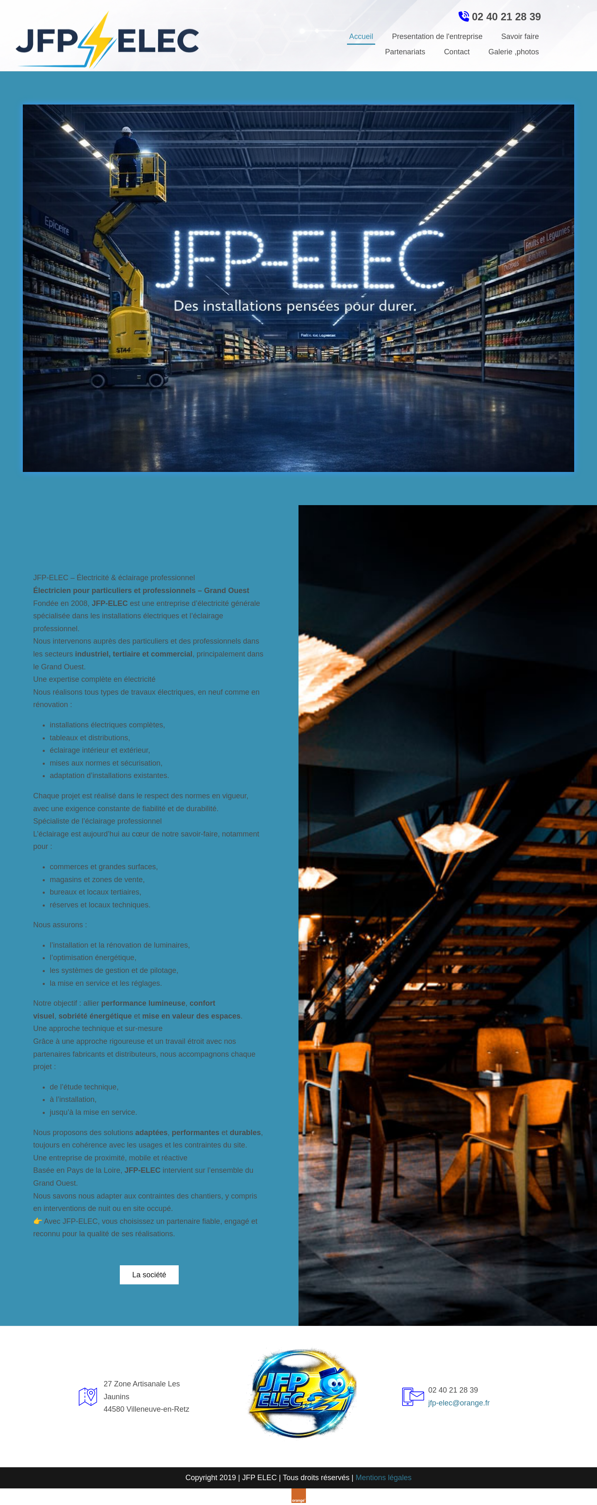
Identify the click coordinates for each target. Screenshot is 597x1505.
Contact (457, 52)
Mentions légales (384, 1477)
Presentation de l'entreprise (437, 36)
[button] (149, 1274)
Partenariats (405, 52)
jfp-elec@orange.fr (459, 1403)
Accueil (361, 36)
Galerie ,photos (513, 52)
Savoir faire (520, 36)
